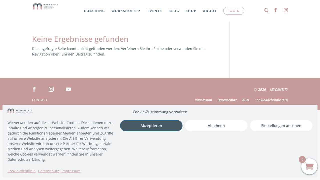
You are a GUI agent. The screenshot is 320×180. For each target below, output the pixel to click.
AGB (245, 100)
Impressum (71, 170)
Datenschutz (48, 170)
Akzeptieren (151, 125)
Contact (40, 100)
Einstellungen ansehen (281, 125)
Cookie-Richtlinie (22, 170)
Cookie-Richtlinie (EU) (271, 100)
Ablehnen (216, 125)
